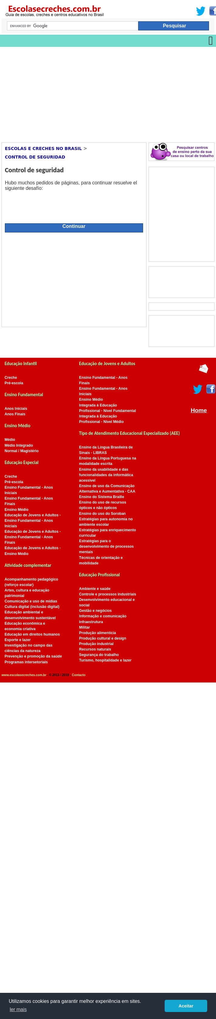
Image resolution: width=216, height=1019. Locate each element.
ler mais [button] (18, 1009)
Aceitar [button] (186, 1005)
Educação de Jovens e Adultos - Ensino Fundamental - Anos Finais (33, 537)
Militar (84, 627)
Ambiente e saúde (94, 589)
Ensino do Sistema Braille (101, 497)
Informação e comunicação (102, 616)
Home (199, 410)
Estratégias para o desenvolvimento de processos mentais (106, 546)
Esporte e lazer (18, 640)
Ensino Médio (17, 510)
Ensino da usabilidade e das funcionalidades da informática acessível (106, 475)
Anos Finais (15, 414)
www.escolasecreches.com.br (24, 675)
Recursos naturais (95, 649)
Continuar (74, 226)
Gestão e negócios (95, 611)
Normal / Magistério (22, 451)
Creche (11, 377)
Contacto (78, 675)
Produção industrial (96, 644)
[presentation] (51, 204)
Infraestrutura (91, 622)
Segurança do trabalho (99, 655)
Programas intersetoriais (26, 662)
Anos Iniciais (16, 409)
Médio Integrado (19, 445)
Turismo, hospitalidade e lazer (105, 660)
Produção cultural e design (102, 638)
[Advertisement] (86, 92)
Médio (10, 440)
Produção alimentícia (97, 633)
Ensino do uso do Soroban (102, 513)
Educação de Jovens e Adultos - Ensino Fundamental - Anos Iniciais (33, 520)
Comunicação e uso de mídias (31, 601)
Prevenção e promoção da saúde (33, 656)
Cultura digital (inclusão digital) (32, 607)
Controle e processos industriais (107, 594)
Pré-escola (14, 383)
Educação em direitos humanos (32, 634)
